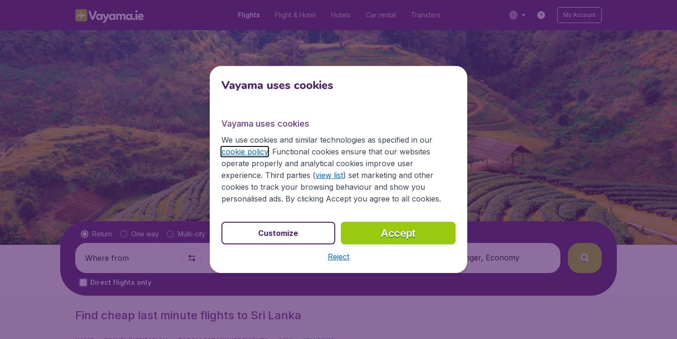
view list (329, 175)
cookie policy (244, 151)
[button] (338, 256)
